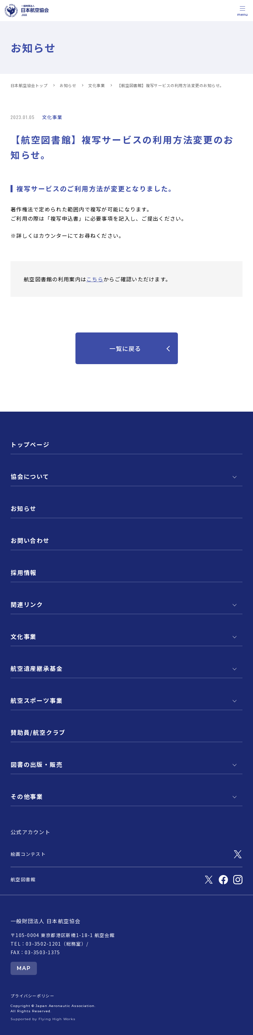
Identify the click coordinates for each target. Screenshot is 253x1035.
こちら (94, 279)
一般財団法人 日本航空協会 (46, 921)
